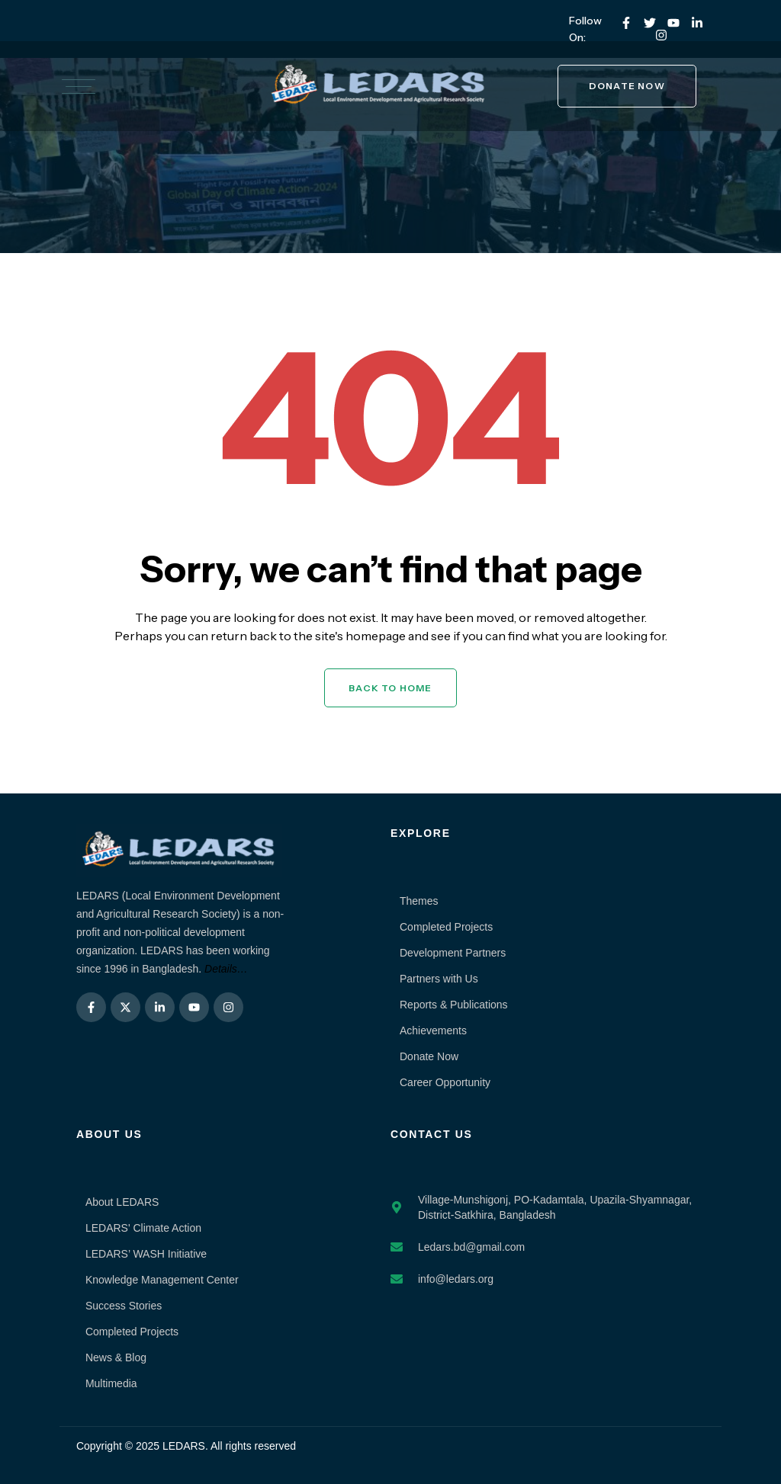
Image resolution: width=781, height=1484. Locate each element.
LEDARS (183, 1446)
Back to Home (390, 688)
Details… (226, 969)
